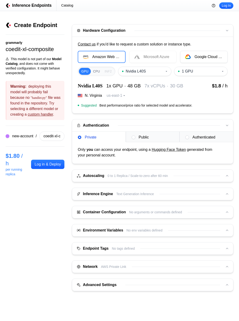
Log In (226, 5)
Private (87, 137)
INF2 (108, 71)
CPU (96, 71)
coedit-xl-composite (30, 49)
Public (140, 137)
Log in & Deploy (48, 164)
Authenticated (200, 137)
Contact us (86, 44)
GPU (84, 71)
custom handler (40, 114)
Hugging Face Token (169, 150)
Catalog (67, 5)
